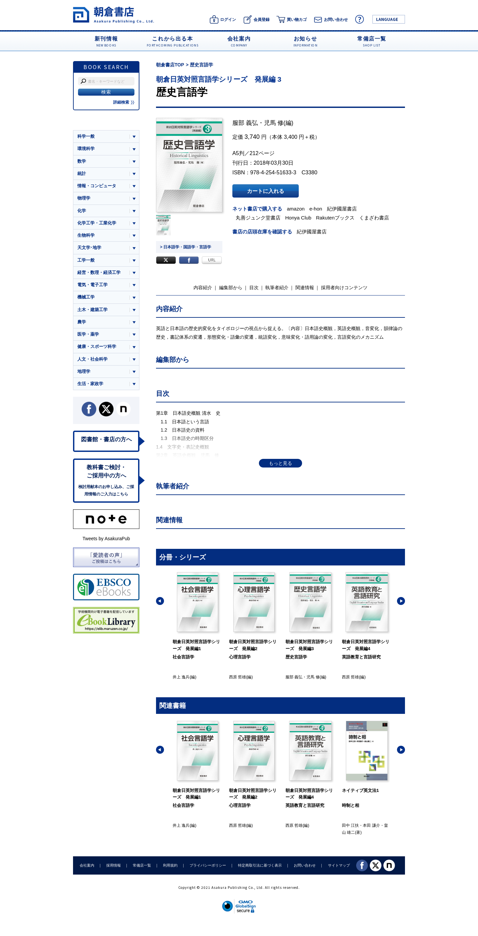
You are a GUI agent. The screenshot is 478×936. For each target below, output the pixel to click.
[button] (160, 601)
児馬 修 (273, 123)
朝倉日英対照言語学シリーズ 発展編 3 (218, 79)
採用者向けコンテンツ (344, 287)
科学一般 (86, 136)
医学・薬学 (88, 334)
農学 (81, 321)
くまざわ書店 (374, 217)
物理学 (83, 198)
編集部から (230, 287)
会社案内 (87, 865)
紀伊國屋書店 (342, 209)
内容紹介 (203, 287)
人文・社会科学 (92, 359)
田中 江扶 (350, 825)
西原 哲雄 (237, 677)
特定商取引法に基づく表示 (260, 865)
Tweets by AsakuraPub (106, 538)
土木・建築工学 (92, 309)
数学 (81, 161)
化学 (81, 210)
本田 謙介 (371, 825)
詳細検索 (123, 102)
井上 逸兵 (181, 677)
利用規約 (170, 865)
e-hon (315, 209)
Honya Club (298, 217)
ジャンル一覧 (90, 123)
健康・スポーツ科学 (96, 346)
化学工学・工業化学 (96, 222)
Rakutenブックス (335, 217)
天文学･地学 (89, 247)
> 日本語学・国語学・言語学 (185, 247)
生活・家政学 (90, 383)
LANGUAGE (387, 19)
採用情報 (113, 865)
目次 (254, 287)
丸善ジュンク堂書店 (258, 217)
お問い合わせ (305, 865)
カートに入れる (265, 191)
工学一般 (86, 260)
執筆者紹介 (276, 287)
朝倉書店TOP (170, 64)
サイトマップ (339, 865)
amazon (296, 209)
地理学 (83, 371)
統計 (81, 173)
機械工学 (86, 297)
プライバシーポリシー (208, 865)
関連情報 (304, 287)
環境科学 (86, 148)
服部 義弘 (245, 123)
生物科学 (86, 235)
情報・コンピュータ (96, 185)
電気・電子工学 (92, 284)
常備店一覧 (142, 865)
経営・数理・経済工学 (98, 272)
